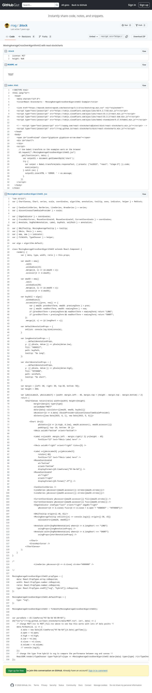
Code (10, 36)
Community (71, 685)
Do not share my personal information (126, 685)
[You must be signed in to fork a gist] (140, 25)
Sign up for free (16, 670)
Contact (88, 685)
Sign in (132, 5)
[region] (76, 57)
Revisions (26, 36)
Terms (36, 685)
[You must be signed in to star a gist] (126, 25)
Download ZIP (139, 36)
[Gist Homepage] (11, 5)
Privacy (44, 685)
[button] (126, 36)
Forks (45, 36)
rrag (14, 25)
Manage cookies (100, 685)
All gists (65, 5)
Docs (80, 685)
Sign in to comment (97, 670)
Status (61, 685)
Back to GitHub (79, 5)
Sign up (144, 5)
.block (23, 25)
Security (53, 685)
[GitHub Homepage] (12, 685)
